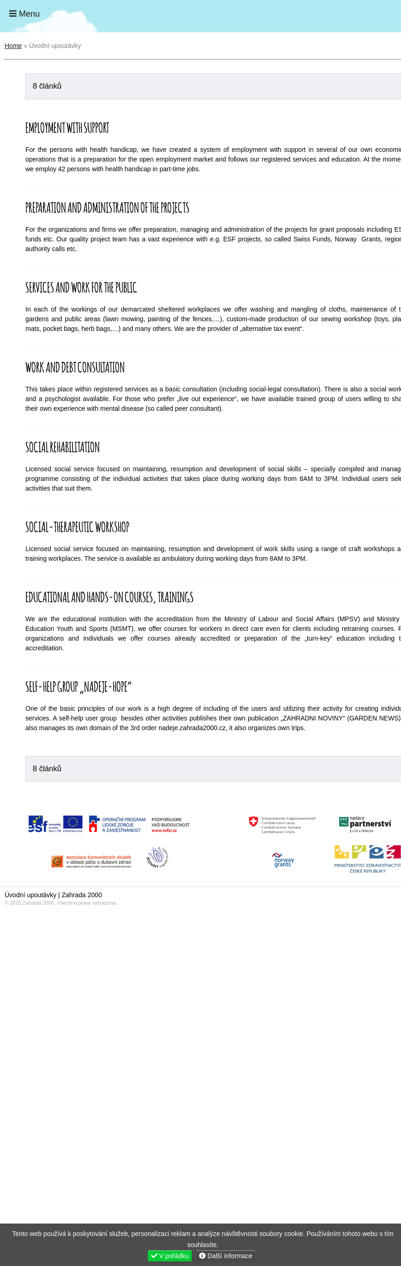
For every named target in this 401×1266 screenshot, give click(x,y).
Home (365, 16)
